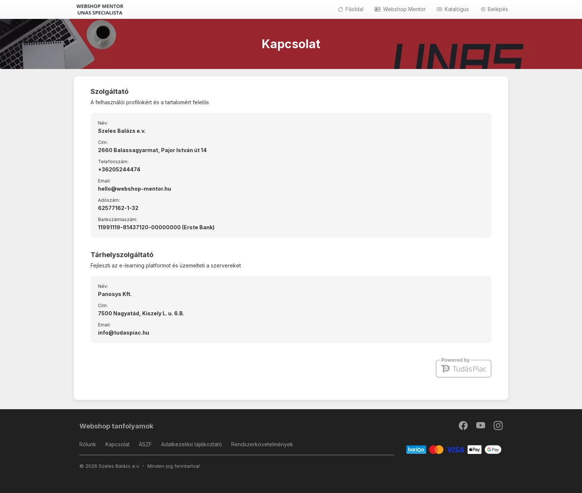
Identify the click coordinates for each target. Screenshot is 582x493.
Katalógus (453, 9)
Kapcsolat (117, 444)
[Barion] (454, 449)
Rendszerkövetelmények (262, 444)
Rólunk (87, 444)
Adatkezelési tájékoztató (191, 444)
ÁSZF (145, 444)
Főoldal (350, 9)
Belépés (494, 9)
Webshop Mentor (400, 9)
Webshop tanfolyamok (116, 426)
